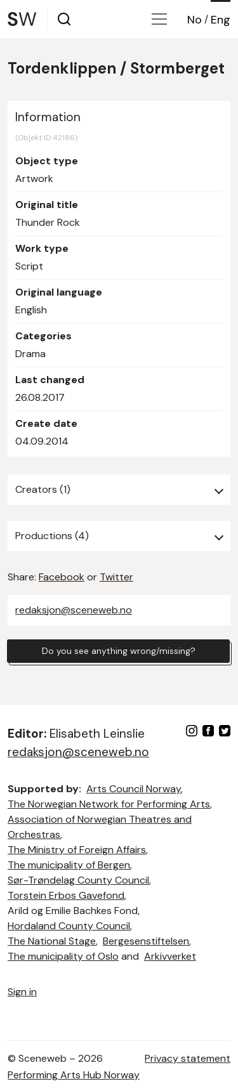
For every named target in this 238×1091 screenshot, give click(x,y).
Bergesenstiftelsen (146, 941)
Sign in (22, 991)
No (194, 19)
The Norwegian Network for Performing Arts (109, 804)
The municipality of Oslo (63, 956)
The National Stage (52, 941)
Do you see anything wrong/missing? (118, 651)
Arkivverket (170, 956)
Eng (220, 19)
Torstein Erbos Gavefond (66, 895)
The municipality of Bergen (69, 865)
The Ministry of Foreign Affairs (77, 849)
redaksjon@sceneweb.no (73, 610)
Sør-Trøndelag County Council (78, 880)
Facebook (61, 577)
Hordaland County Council (69, 925)
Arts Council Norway (133, 788)
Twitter (116, 577)
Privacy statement (187, 1058)
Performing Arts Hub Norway (74, 1074)
